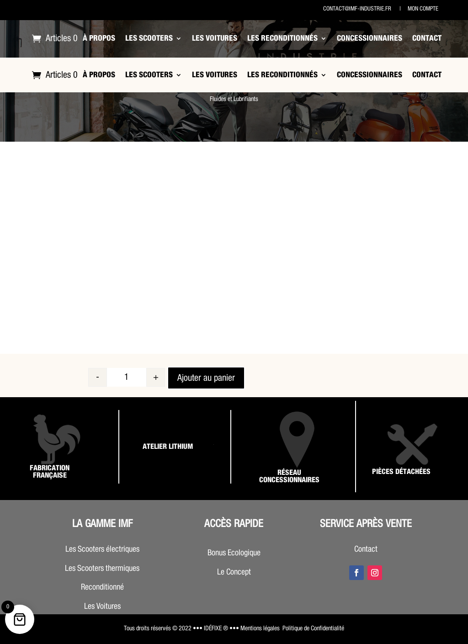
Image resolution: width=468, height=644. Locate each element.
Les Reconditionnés (282, 38)
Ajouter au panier (206, 378)
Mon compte (422, 9)
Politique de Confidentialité (313, 628)
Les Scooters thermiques (102, 568)
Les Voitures (214, 38)
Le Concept (234, 572)
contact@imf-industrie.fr (357, 9)
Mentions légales (260, 628)
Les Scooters (149, 38)
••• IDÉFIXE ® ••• (216, 628)
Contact (426, 38)
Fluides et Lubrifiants (234, 99)
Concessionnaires (369, 38)
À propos (99, 38)
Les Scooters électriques (102, 549)
